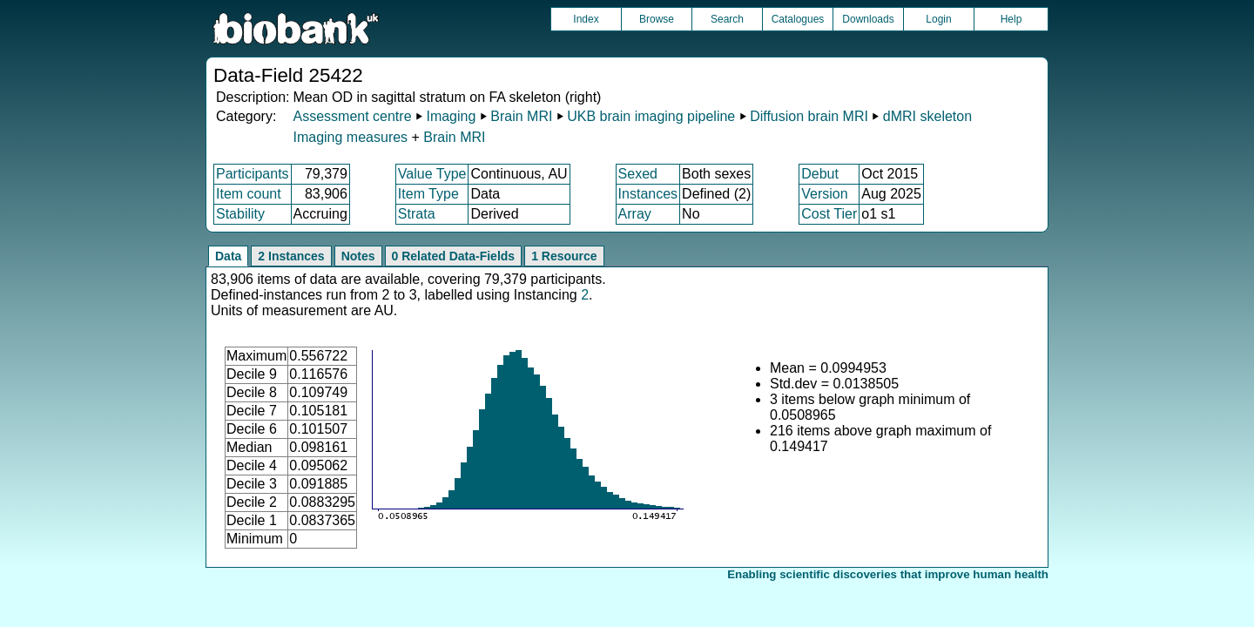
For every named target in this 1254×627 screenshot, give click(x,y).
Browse (656, 19)
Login (938, 19)
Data (228, 256)
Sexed (637, 173)
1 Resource (564, 256)
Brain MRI (521, 116)
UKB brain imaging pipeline (651, 116)
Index (585, 19)
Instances (648, 193)
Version (824, 193)
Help (1011, 19)
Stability (240, 213)
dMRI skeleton (927, 116)
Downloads (867, 19)
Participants (252, 173)
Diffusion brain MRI (809, 116)
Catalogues (798, 19)
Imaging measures (352, 137)
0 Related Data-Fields (454, 256)
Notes (358, 256)
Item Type (428, 193)
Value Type (432, 173)
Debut (820, 173)
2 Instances (291, 256)
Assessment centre (352, 116)
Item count (248, 193)
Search (727, 19)
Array (634, 213)
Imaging (450, 116)
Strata (416, 213)
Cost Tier (829, 213)
